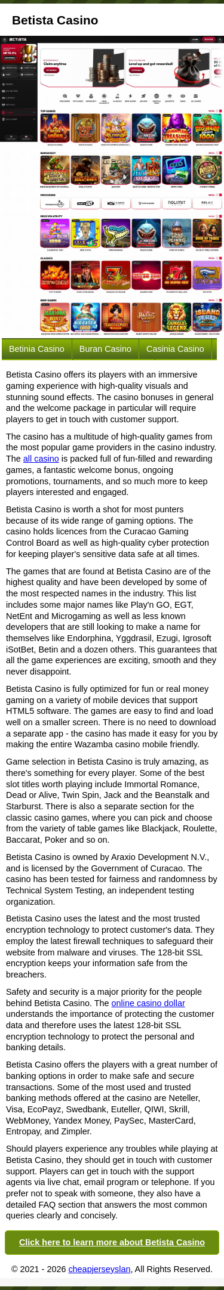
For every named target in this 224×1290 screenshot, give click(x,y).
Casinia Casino (175, 349)
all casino (41, 458)
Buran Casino (105, 349)
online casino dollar (148, 1003)
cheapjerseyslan (99, 1269)
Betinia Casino (37, 349)
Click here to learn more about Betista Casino (112, 1242)
